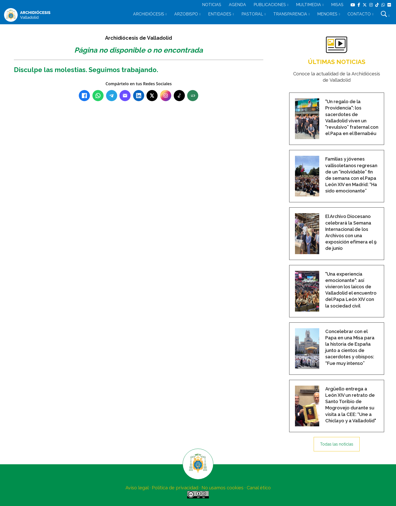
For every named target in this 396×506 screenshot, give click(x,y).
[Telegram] (111, 95)
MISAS (337, 4)
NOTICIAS (211, 4)
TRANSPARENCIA (290, 14)
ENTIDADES (219, 14)
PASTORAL (252, 14)
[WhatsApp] (98, 95)
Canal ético (259, 487)
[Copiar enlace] (192, 95)
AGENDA (237, 4)
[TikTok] (179, 95)
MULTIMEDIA (308, 4)
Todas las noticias (336, 444)
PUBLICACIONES (270, 4)
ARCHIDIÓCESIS (148, 14)
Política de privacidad (175, 487)
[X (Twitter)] (152, 95)
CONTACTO (359, 14)
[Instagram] (165, 95)
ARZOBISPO (186, 14)
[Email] (125, 95)
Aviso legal (137, 487)
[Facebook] (84, 95)
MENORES (327, 14)
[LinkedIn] (138, 95)
